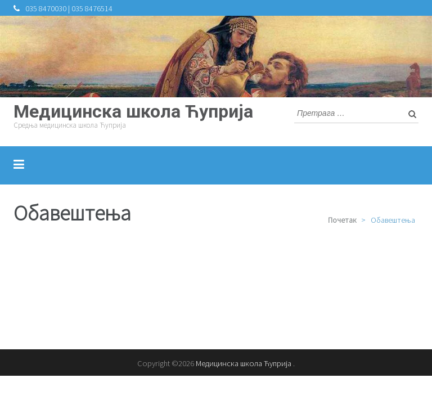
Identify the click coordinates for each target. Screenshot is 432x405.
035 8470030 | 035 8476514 (68, 8)
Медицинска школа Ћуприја (133, 111)
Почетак (342, 220)
